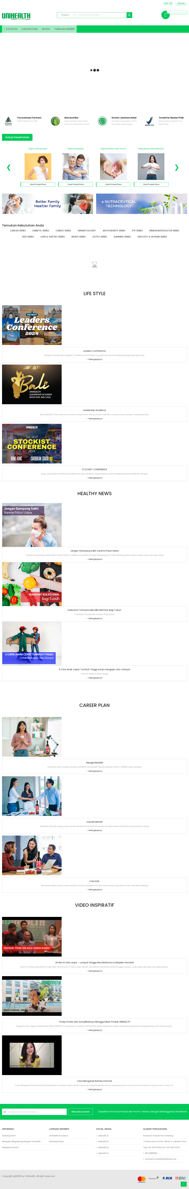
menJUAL (95, 883)
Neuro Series (79, 238)
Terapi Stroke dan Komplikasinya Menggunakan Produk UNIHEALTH (94, 1023)
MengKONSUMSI (94, 764)
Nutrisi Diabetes (76, 150)
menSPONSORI (94, 823)
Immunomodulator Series (164, 232)
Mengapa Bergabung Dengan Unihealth (21, 1141)
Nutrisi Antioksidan (38, 150)
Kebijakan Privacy (10, 1147)
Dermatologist (87, 232)
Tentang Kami (9, 1135)
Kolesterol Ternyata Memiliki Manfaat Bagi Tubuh (94, 612)
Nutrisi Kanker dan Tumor (113, 150)
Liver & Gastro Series (53, 238)
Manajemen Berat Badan (151, 150)
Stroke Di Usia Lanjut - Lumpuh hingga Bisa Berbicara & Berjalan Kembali (94, 964)
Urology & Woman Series (152, 238)
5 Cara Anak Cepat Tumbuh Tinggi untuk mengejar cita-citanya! (94, 671)
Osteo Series (99, 238)
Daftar (168, 3)
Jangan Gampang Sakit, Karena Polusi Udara (94, 552)
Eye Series (137, 232)
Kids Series (28, 238)
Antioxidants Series (114, 232)
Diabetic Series (40, 232)
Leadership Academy (94, 412)
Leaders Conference (94, 352)
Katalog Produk (56, 1141)
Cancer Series (18, 232)
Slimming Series (122, 238)
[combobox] (94, 15)
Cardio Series (63, 232)
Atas (184, 1184)
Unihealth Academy (58, 1135)
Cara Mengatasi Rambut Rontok (94, 1083)
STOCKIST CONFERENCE (94, 471)
